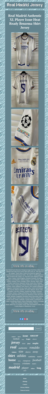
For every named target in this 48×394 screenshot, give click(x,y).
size (21, 351)
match (39, 357)
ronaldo (35, 347)
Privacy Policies (25, 387)
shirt (11, 356)
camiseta (31, 356)
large (23, 339)
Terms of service (24, 390)
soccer (34, 335)
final (28, 343)
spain (24, 370)
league (28, 339)
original (13, 336)
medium (16, 339)
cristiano (26, 363)
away (35, 351)
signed (19, 336)
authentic (22, 348)
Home (25, 378)
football (37, 360)
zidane (33, 368)
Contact (25, 384)
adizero (34, 339)
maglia (35, 343)
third (23, 343)
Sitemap (25, 381)
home (12, 360)
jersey (15, 342)
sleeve (28, 352)
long (39, 368)
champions (26, 361)
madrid (14, 367)
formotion (17, 364)
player (25, 367)
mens (19, 361)
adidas (21, 356)
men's (34, 364)
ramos (14, 352)
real (13, 347)
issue (25, 335)
